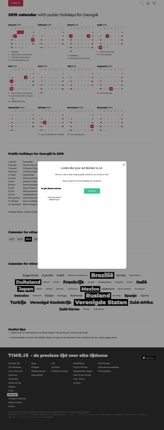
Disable (92, 191)
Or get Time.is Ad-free (51, 189)
